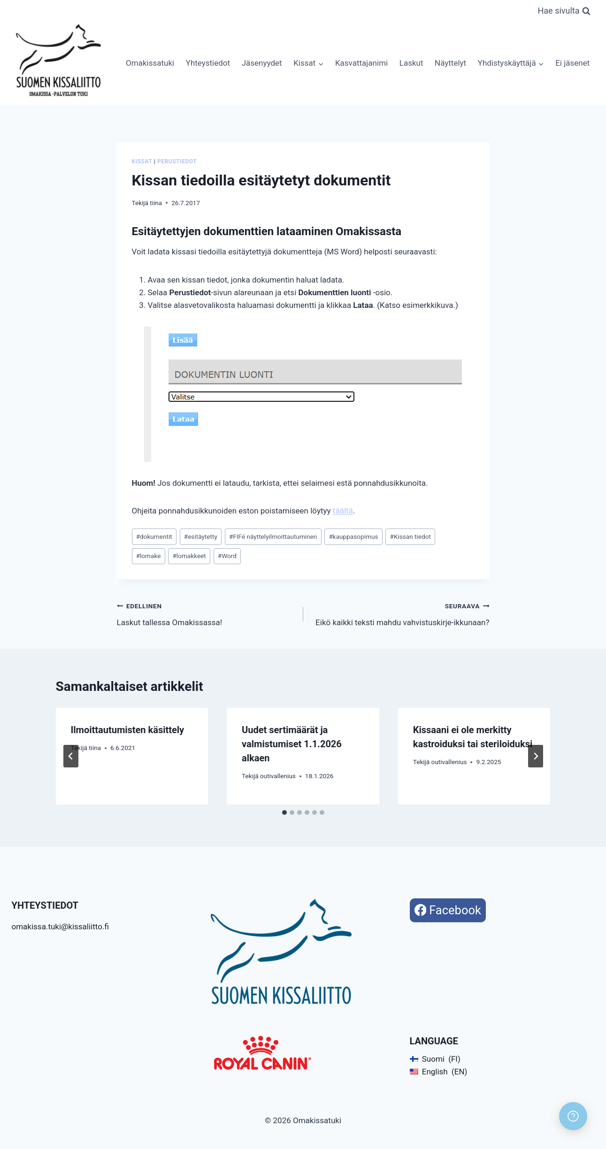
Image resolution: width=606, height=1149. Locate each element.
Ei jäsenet (572, 63)
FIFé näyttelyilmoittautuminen (273, 536)
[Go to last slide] (70, 756)
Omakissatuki (150, 63)
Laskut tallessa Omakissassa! (206, 613)
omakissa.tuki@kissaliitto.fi (60, 926)
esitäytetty (200, 536)
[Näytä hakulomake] (563, 11)
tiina (156, 203)
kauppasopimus (353, 536)
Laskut (411, 63)
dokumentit (154, 536)
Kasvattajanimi (361, 63)
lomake (148, 555)
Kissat (142, 161)
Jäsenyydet (262, 63)
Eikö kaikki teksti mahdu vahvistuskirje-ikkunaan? (400, 613)
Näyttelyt (450, 63)
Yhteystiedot (208, 63)
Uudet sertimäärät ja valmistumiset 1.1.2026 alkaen (292, 744)
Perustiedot (177, 161)
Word (227, 555)
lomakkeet (189, 555)
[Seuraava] (535, 756)
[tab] (284, 812)
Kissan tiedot (410, 536)
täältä (343, 510)
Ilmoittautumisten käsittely (127, 729)
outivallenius (278, 776)
